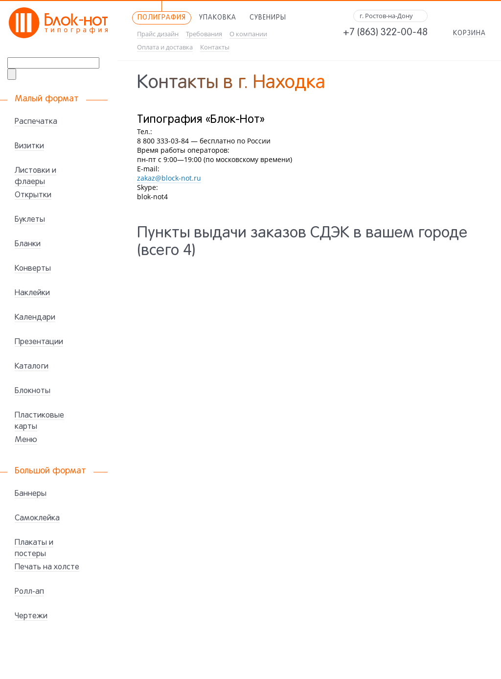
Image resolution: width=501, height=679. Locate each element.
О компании (248, 34)
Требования (204, 34)
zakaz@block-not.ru (169, 178)
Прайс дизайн (158, 34)
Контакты (214, 47)
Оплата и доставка (165, 47)
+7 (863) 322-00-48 (385, 33)
